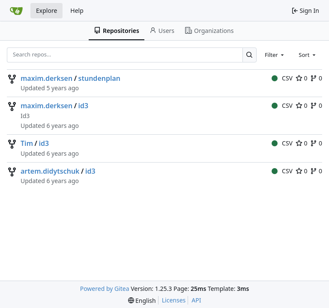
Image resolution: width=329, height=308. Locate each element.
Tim (27, 143)
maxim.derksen (46, 78)
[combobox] (275, 55)
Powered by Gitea (104, 288)
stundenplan (99, 78)
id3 (83, 105)
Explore (46, 10)
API (196, 300)
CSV (282, 78)
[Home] (16, 10)
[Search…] (249, 54)
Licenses (174, 300)
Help (77, 10)
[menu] (142, 300)
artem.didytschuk (50, 171)
